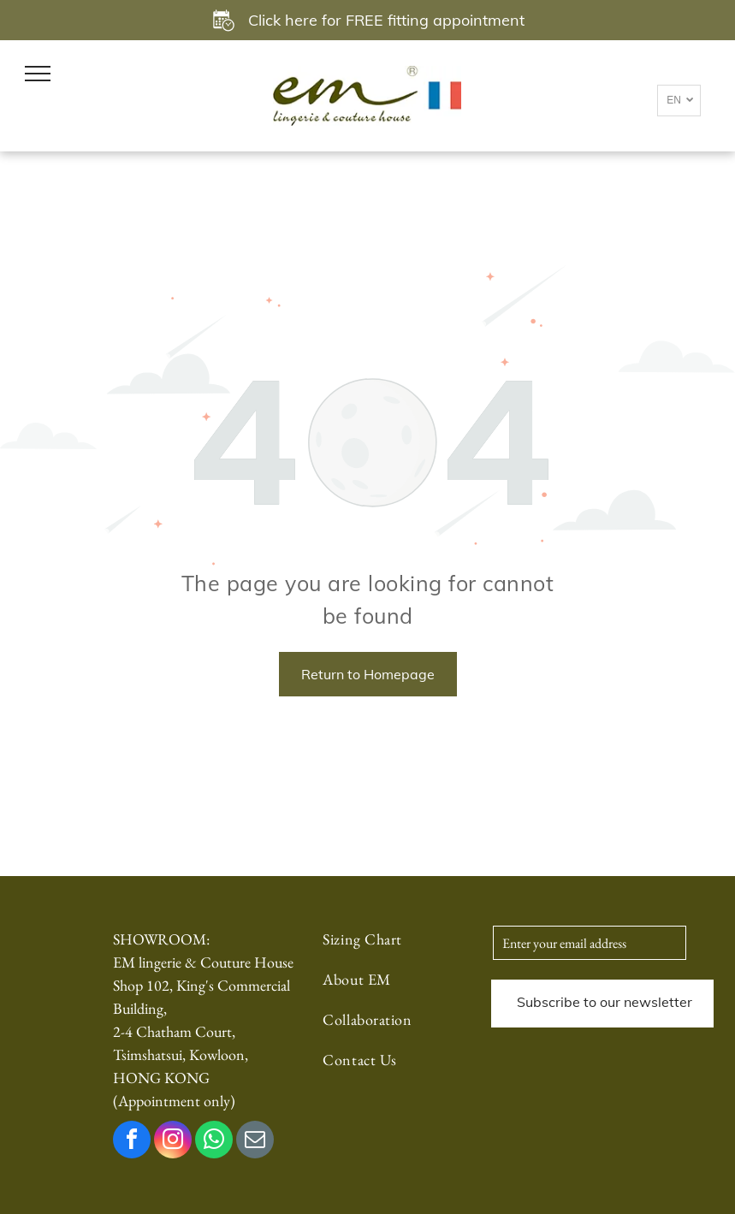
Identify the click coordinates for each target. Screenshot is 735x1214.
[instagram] (173, 1142)
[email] (255, 1142)
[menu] (37, 73)
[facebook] (132, 1142)
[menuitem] (385, 947)
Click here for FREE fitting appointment (386, 20)
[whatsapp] (214, 1142)
